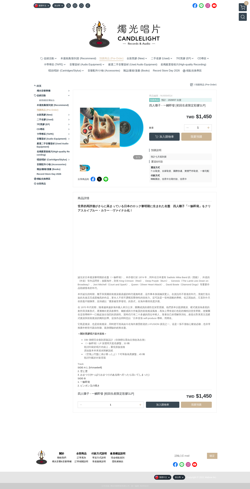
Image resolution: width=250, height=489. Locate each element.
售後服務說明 (99, 461)
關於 (61, 453)
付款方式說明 (99, 453)
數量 (151, 127)
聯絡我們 (61, 457)
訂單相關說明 (81, 461)
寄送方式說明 (99, 457)
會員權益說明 (117, 453)
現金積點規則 (117, 457)
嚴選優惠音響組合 (47, 100)
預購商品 (154, 100)
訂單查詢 (81, 457)
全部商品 (81, 453)
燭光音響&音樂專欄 (61, 461)
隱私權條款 (117, 461)
